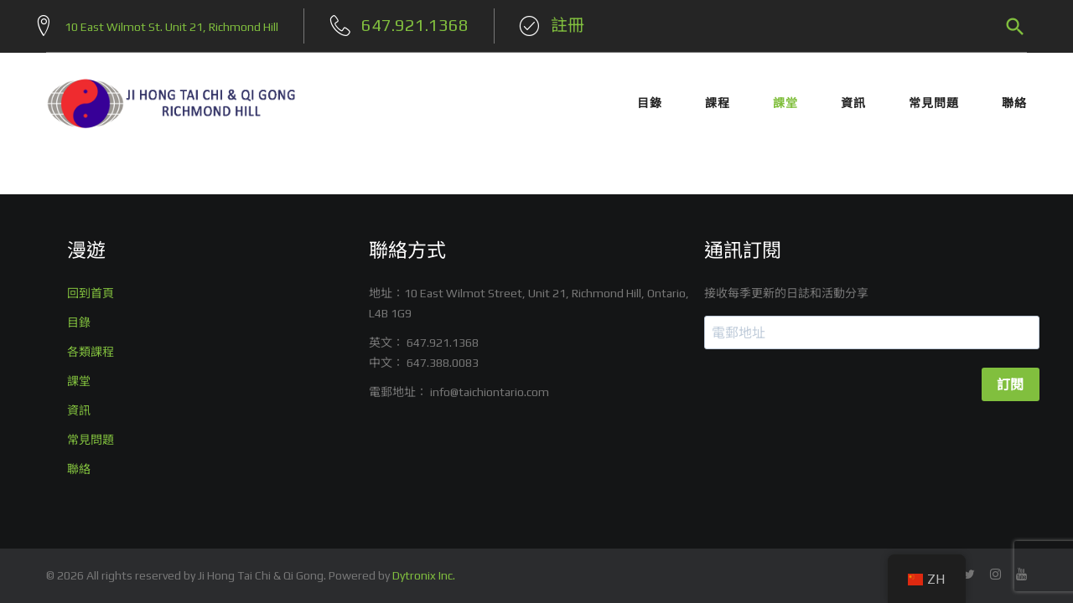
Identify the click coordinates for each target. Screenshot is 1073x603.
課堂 (785, 99)
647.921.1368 (443, 342)
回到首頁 (90, 293)
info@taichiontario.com (489, 392)
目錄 (649, 99)
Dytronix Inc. (423, 575)
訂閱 (1010, 385)
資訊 (853, 99)
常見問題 (934, 99)
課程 (717, 99)
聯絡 (1014, 99)
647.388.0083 (443, 362)
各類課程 (90, 351)
